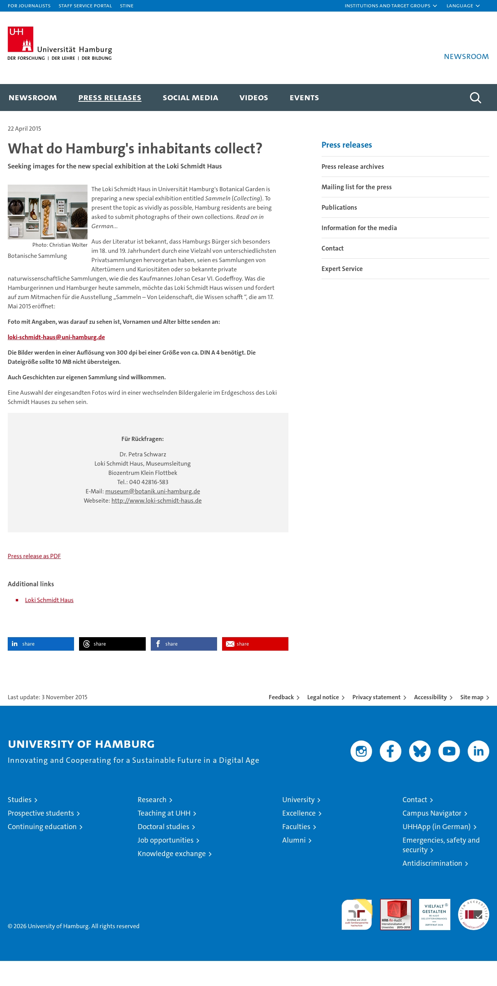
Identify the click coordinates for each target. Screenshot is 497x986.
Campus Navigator (432, 838)
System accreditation (473, 932)
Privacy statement (376, 722)
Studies (20, 825)
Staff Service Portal (85, 5)
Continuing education (42, 851)
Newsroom (32, 97)
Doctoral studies (163, 851)
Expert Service (342, 293)
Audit (387, 928)
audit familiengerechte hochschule (356, 936)
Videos (253, 97)
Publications (339, 232)
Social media (190, 97)
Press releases (110, 97)
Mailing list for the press (357, 212)
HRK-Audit (432, 928)
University (298, 825)
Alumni (294, 865)
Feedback (281, 722)
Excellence (299, 838)
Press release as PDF (34, 581)
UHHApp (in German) (437, 851)
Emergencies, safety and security (441, 870)
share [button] (28, 669)
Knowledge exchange (172, 878)
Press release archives (353, 191)
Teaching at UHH (164, 838)
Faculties (296, 851)
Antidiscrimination (432, 888)
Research (152, 825)
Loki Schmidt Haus (49, 625)
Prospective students (41, 838)
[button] (391, 6)
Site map (472, 722)
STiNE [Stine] (126, 5)
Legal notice (323, 722)
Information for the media (359, 253)
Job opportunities (166, 865)
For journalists (29, 5)
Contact (333, 273)
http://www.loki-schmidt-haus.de (156, 526)
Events (304, 97)
